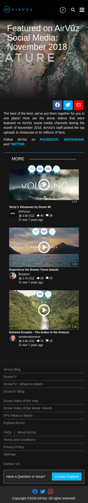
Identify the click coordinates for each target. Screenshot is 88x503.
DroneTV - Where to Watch (23, 384)
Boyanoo (24, 274)
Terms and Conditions (19, 440)
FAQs (8, 432)
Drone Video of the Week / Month (28, 408)
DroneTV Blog (14, 391)
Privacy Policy (14, 447)
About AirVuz (26, 432)
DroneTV (10, 377)
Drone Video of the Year (21, 401)
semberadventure (29, 336)
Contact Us (12, 464)
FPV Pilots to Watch (18, 415)
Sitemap (9, 454)
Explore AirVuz (14, 423)
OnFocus (24, 211)
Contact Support (67, 476)
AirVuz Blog (12, 369)
